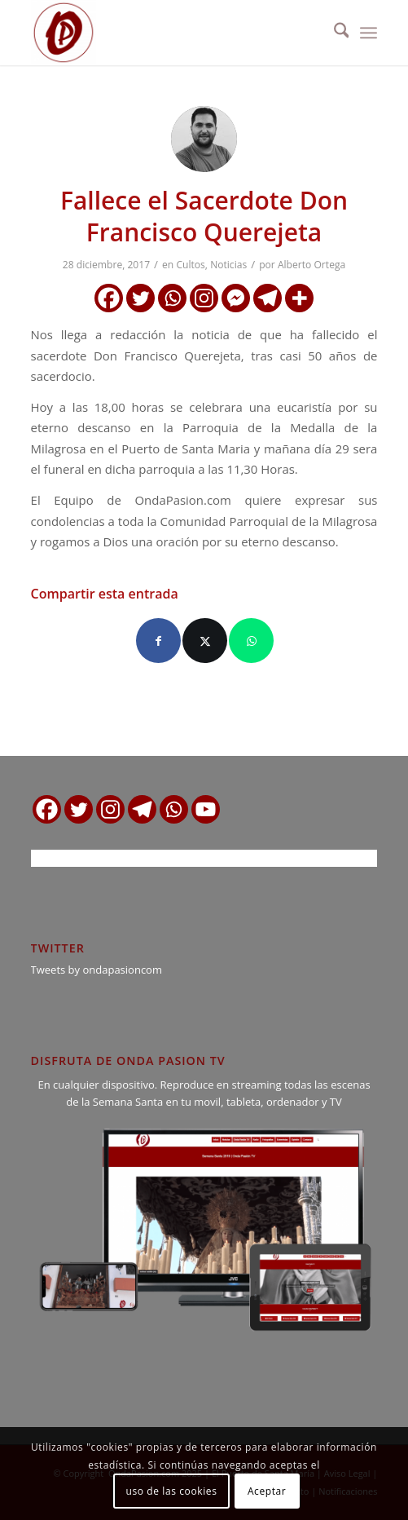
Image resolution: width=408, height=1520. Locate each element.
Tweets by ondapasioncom (96, 969)
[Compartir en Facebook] (158, 640)
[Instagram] (204, 298)
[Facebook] (108, 298)
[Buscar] (333, 32)
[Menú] (368, 32)
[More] (299, 298)
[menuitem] (333, 32)
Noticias (228, 265)
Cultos (190, 265)
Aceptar (267, 1491)
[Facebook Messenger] (236, 298)
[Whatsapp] (172, 298)
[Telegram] (267, 298)
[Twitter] (140, 298)
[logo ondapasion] (170, 32)
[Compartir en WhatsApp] (251, 640)
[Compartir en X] (204, 640)
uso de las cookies (171, 1491)
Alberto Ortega (311, 265)
